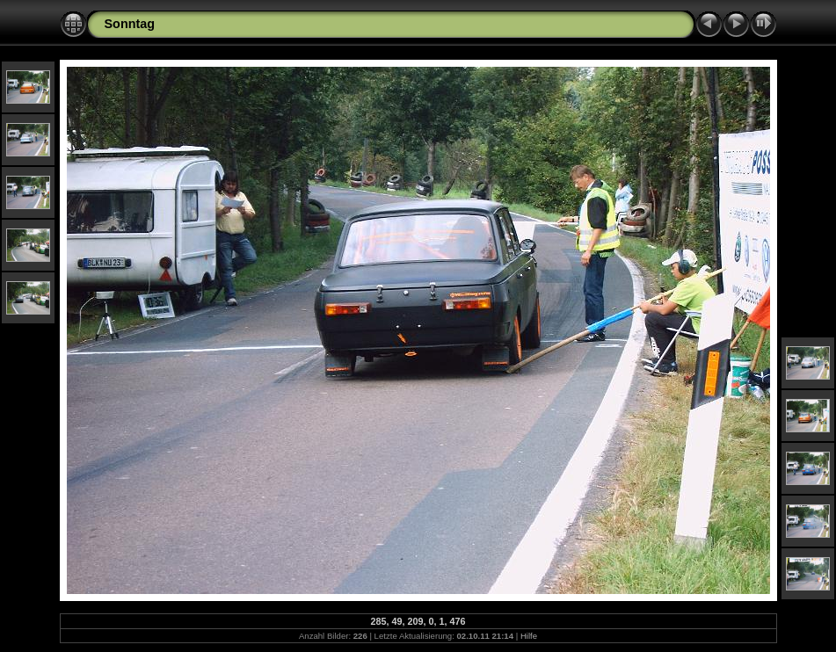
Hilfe (528, 636)
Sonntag (130, 24)
